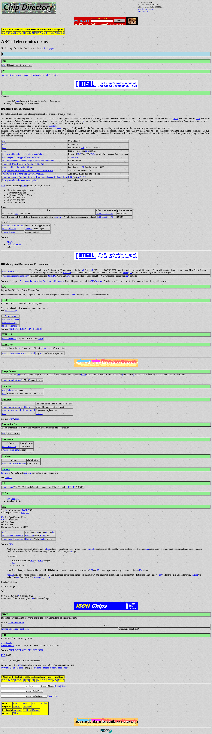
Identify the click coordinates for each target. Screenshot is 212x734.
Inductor (6, 386)
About (35, 703)
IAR (92, 270)
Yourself (16, 706)
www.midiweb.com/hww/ (13, 539)
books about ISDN (16, 622)
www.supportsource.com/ (13, 225)
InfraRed (6, 399)
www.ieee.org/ (11, 310)
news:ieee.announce (10, 319)
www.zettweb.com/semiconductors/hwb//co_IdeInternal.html (28, 161)
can (83, 121)
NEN (39, 329)
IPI (3, 483)
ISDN (5, 614)
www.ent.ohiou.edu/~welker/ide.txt (17, 167)
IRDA (11, 419)
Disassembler (36, 281)
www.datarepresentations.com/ (15, 276)
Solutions (36, 668)
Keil (83, 270)
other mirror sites (144, 11)
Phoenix (28, 228)
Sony (45, 348)
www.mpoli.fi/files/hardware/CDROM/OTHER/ (23, 174)
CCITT (18, 329)
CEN (24, 329)
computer (57, 128)
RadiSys (10, 575)
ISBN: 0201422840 (104, 213)
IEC (4, 286)
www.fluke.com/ (9, 446)
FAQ (92, 154)
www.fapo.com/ (9, 338)
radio (83, 374)
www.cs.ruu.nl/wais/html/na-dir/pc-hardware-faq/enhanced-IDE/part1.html (34, 177)
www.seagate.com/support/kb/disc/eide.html (21, 157)
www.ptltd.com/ (9, 228)
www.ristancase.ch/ (10, 271)
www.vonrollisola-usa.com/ (14, 463)
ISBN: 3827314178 (104, 217)
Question (36, 710)
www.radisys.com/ (42, 577)
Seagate (74, 157)
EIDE (70, 177)
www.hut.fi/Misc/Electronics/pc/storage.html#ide (23, 164)
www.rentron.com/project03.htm (16, 407)
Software (67, 272)
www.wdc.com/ (8, 232)
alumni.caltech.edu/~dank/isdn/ (15, 629)
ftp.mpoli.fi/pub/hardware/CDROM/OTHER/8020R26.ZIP (27, 170)
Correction (17, 710)
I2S (3, 71)
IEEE (5, 300)
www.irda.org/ (13, 499)
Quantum (52, 126)
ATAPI (24, 185)
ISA (4, 506)
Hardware (58, 217)
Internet (6, 469)
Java (50, 276)
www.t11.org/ (8, 487)
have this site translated (146, 9)
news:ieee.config (9, 322)
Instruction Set (9, 424)
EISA (23, 512)
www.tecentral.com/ (10, 450)
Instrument (8, 439)
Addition (27, 710)
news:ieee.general (9, 326)
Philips (55, 75)
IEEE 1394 (7, 344)
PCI (91, 570)
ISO (34, 329)
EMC (74, 295)
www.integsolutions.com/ (12, 668)
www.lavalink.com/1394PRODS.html (18, 353)
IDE (4, 93)
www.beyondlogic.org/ (12, 380)
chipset (91, 549)
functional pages (47, 48)
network (27, 473)
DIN (29, 329)
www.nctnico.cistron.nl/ (12, 536)
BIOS (176, 118)
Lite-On (39, 413)
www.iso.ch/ (6, 643)
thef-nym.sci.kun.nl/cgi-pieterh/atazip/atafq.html (23, 154)
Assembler (24, 281)
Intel (14, 563)
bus (17, 101)
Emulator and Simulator (53, 281)
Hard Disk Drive (14, 244)
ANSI (11, 329)
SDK (91, 281)
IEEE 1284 (7, 334)
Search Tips (60, 686)
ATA (79, 177)
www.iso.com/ (7, 645)
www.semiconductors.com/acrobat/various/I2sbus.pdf (25, 75)
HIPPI (68, 487)
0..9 (3, 33)
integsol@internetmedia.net (55, 668)
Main (15, 703)
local (4, 65)
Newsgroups (10, 316)
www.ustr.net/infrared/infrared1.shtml (18, 410)
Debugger (127, 272)
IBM (24, 510)
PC (41, 353)
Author (44, 703)
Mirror (26, 703)
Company (27, 706)
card (198, 118)
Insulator (6, 456)
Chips (15, 713)
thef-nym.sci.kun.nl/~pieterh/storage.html (20, 180)
